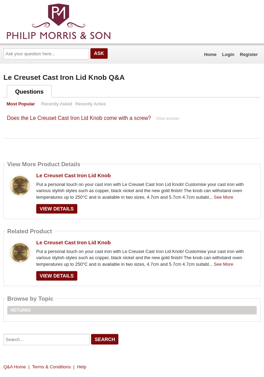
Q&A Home (14, 366)
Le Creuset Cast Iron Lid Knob (73, 175)
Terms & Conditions (51, 366)
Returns (21, 310)
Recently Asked (56, 103)
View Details (57, 208)
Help (81, 366)
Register (249, 54)
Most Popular (21, 103)
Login (228, 54)
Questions (29, 91)
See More (223, 197)
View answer (167, 118)
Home (210, 54)
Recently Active (90, 103)
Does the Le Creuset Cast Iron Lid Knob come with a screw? (79, 118)
